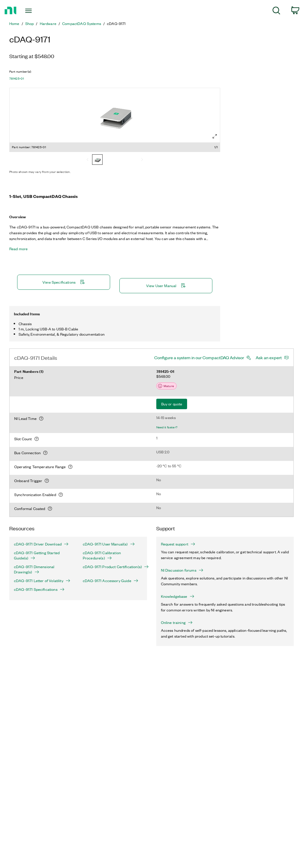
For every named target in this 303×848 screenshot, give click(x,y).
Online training (177, 622)
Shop (29, 23)
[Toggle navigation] (39, 11)
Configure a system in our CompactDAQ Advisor (199, 357)
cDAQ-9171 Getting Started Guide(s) (37, 555)
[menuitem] (276, 11)
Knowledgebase (177, 596)
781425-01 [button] (16, 78)
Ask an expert (269, 357)
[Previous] (87, 160)
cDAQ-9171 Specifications (39, 589)
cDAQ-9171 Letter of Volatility (42, 580)
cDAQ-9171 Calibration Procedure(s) (102, 555)
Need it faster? (167, 427)
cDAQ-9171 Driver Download (41, 544)
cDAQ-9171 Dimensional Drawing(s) (34, 569)
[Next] (142, 160)
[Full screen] (215, 136)
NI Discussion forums (182, 570)
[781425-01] (97, 160)
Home (14, 23)
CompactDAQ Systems (81, 23)
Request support (178, 544)
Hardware (48, 23)
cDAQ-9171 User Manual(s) (109, 544)
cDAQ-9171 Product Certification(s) (112, 566)
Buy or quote (171, 404)
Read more (18, 248)
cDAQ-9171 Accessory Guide (110, 580)
